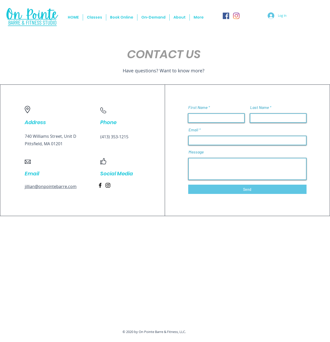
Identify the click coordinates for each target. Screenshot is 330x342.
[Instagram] (236, 16)
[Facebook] (226, 16)
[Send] (247, 189)
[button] (94, 17)
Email (193, 130)
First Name (198, 107)
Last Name (259, 107)
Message (196, 152)
